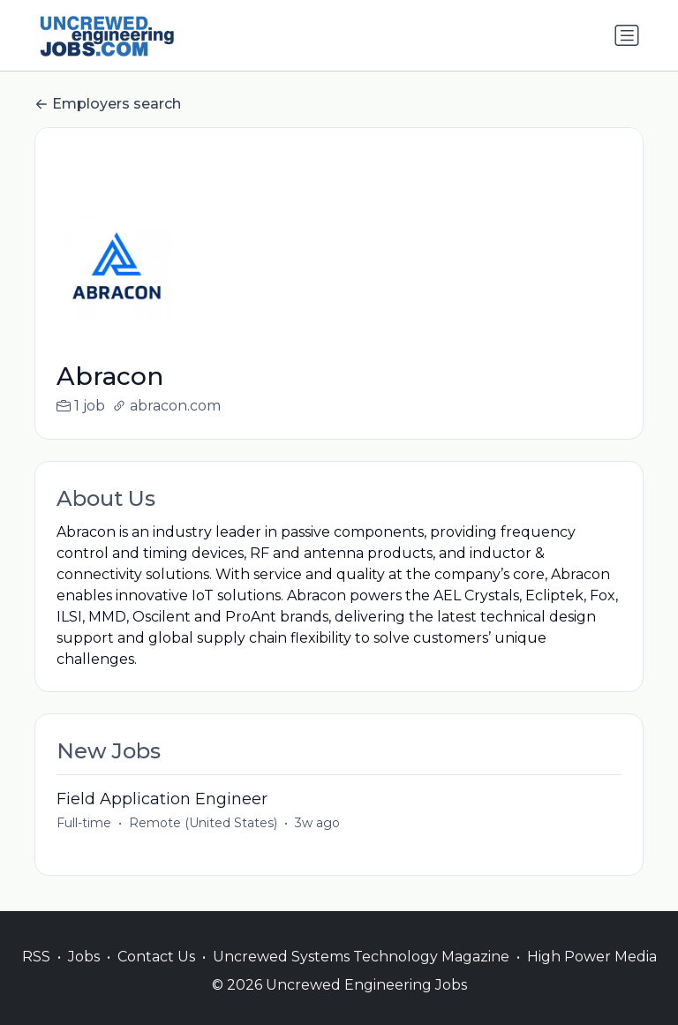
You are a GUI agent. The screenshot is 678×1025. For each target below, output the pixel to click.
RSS (36, 956)
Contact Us (156, 956)
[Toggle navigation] (627, 35)
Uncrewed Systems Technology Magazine (361, 956)
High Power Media (592, 956)
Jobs (84, 956)
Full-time (83, 823)
